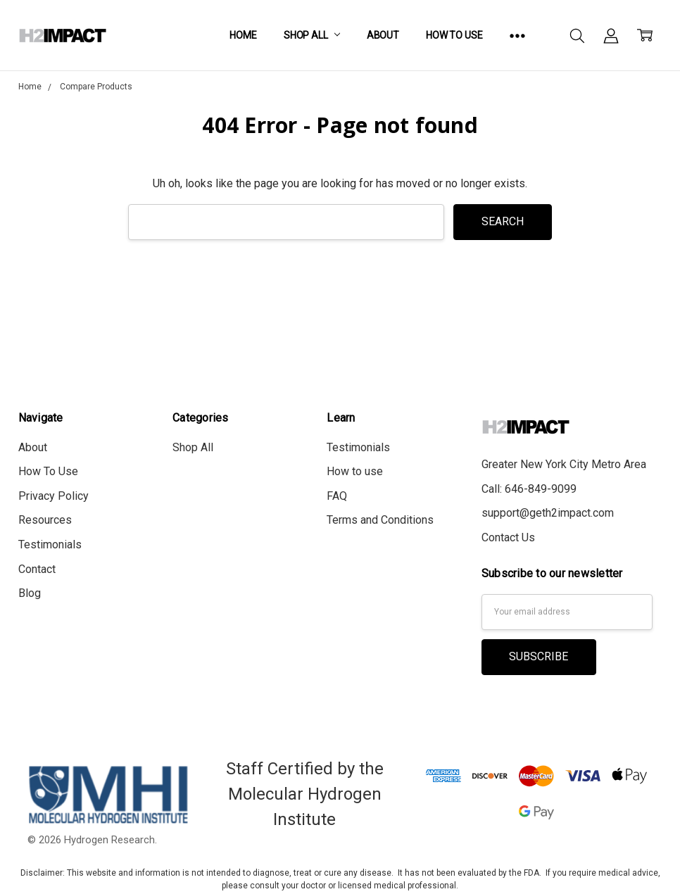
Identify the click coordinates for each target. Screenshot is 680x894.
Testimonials (50, 544)
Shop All (312, 35)
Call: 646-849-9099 (529, 489)
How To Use (454, 35)
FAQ (337, 496)
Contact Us (508, 537)
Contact (37, 569)
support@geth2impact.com (547, 513)
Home (242, 35)
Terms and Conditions (380, 520)
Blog (29, 593)
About (383, 35)
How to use (355, 471)
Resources (45, 520)
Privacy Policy (53, 496)
